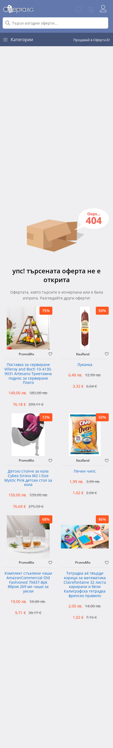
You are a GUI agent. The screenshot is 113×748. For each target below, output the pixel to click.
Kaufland (82, 354)
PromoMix (26, 354)
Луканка (84, 365)
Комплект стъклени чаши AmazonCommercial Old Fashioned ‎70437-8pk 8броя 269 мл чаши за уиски (28, 582)
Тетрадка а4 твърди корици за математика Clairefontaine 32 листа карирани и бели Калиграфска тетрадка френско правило (85, 584)
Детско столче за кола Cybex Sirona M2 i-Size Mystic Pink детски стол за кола (28, 478)
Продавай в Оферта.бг (91, 39)
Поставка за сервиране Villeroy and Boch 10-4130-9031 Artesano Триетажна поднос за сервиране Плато (28, 374)
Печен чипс (85, 471)
